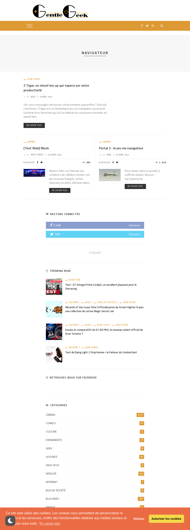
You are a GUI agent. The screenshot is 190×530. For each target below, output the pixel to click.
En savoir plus (34, 125)
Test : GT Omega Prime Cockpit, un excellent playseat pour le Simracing (101, 287)
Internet (95, 482)
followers (134, 225)
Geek (88, 302)
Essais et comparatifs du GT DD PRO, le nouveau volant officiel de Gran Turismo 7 (104, 332)
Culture (73, 302)
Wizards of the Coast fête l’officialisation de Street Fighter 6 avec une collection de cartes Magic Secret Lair (104, 309)
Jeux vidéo (33, 79)
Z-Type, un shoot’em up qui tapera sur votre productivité (56, 88)
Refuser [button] (139, 518)
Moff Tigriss (37, 155)
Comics (95, 423)
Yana (108, 155)
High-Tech (74, 280)
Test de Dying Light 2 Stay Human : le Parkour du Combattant (101, 352)
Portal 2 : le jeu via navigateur (121, 148)
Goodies (95, 457)
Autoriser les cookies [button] (166, 518)
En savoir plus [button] (50, 523)
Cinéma (31, 142)
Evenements (95, 440)
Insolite (95, 474)
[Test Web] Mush (36, 148)
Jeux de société (106, 302)
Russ (33, 97)
